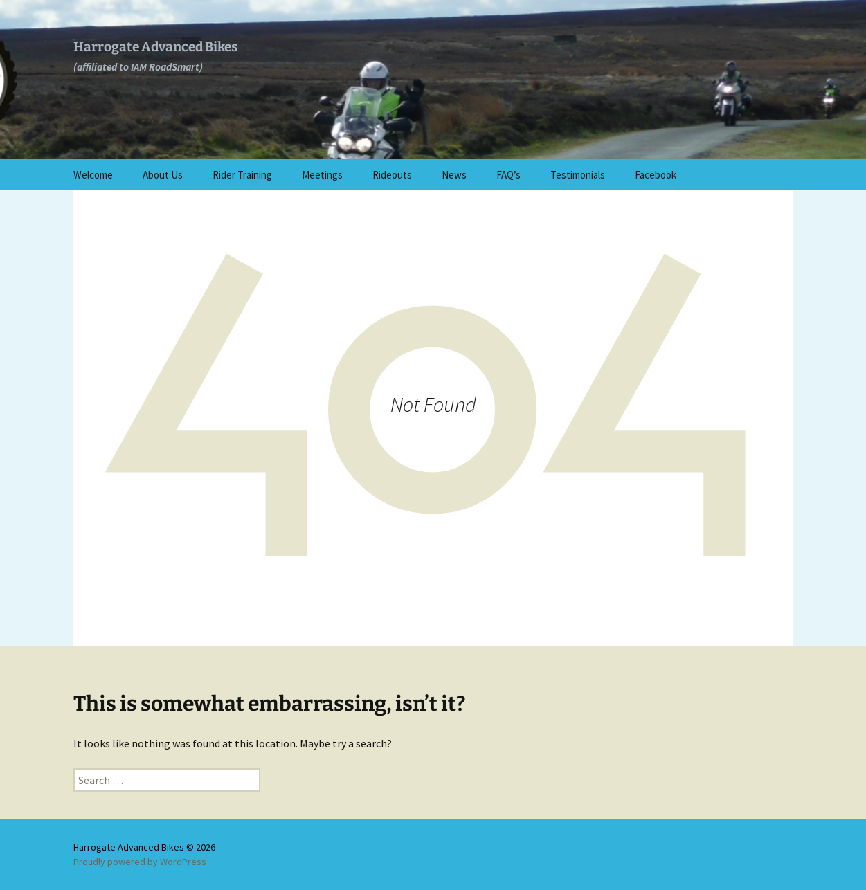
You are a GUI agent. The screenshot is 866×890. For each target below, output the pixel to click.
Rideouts (392, 174)
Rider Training (242, 174)
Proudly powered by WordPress (139, 861)
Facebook (655, 174)
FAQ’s (508, 174)
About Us (163, 174)
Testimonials (577, 174)
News (454, 174)
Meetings (322, 174)
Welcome (93, 174)
